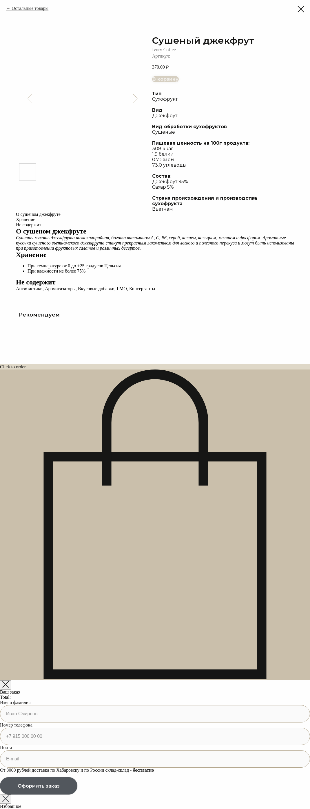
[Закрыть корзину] (5, 685)
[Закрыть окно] (5, 799)
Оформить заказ (39, 786)
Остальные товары (30, 8)
